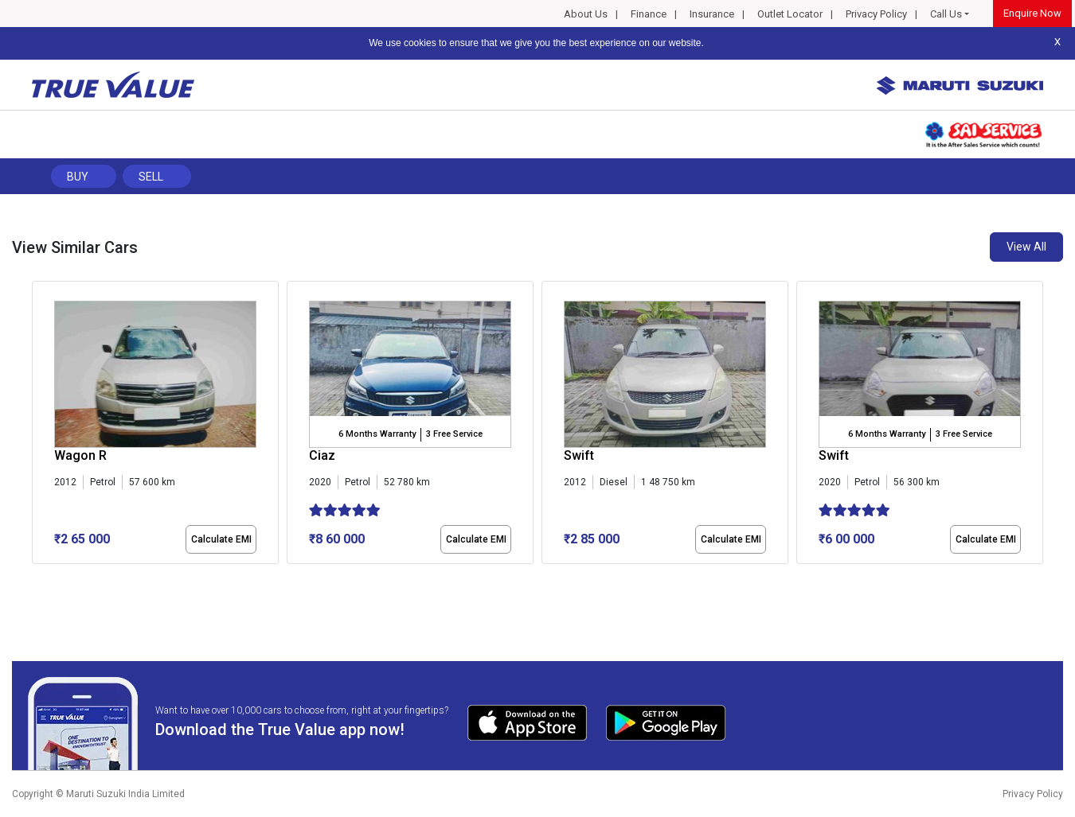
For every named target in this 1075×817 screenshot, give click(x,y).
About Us (586, 14)
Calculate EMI (221, 539)
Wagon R (80, 455)
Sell (151, 176)
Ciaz (322, 455)
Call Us (946, 14)
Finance (648, 14)
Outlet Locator (790, 14)
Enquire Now (1032, 13)
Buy (77, 176)
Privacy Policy (876, 14)
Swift (579, 455)
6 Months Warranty (377, 434)
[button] (36, 577)
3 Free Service (454, 434)
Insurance (712, 14)
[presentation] (40, 425)
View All (1026, 246)
